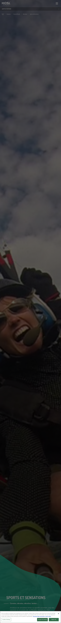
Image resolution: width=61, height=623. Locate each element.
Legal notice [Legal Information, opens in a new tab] (48, 616)
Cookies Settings (6, 619)
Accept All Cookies (42, 619)
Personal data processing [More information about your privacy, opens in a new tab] (39, 616)
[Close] (58, 613)
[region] (30, 617)
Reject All (53, 619)
